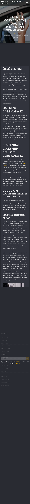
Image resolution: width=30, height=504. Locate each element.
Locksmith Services (12, 2)
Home (15, 38)
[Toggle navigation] (27, 2)
